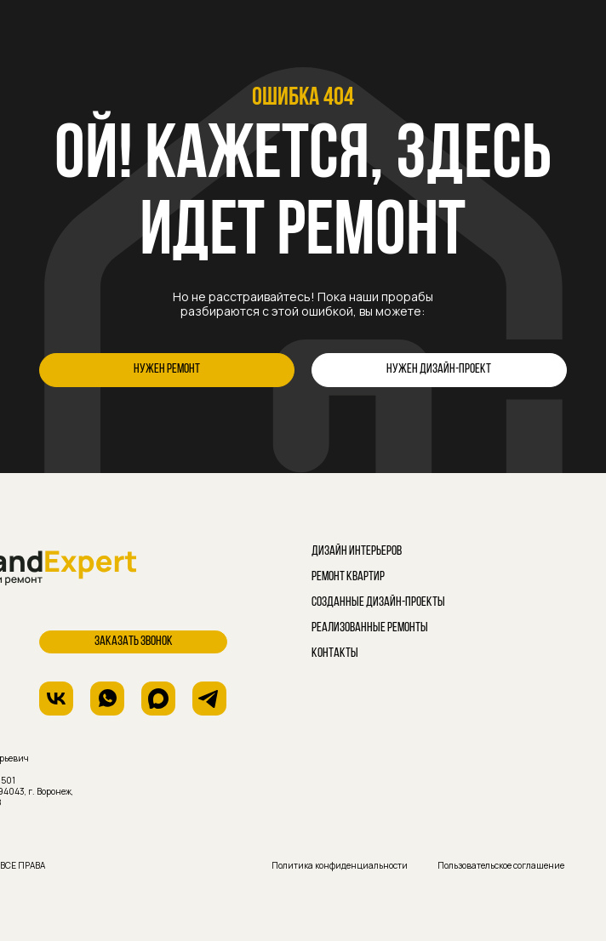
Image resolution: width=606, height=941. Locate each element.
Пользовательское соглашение (500, 865)
